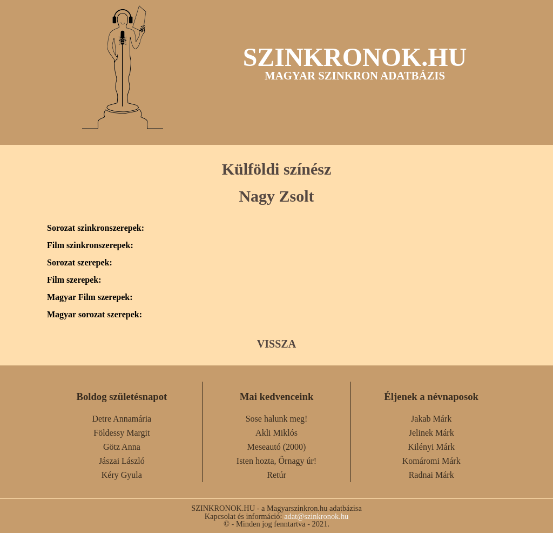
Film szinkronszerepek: (90, 245)
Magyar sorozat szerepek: (94, 314)
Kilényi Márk (431, 446)
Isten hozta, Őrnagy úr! (276, 460)
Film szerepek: (74, 280)
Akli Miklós (276, 432)
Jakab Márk (431, 418)
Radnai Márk (431, 474)
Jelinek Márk (431, 432)
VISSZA (276, 343)
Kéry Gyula (122, 474)
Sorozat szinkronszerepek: (95, 228)
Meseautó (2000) (276, 446)
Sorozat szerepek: (79, 262)
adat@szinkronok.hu (316, 516)
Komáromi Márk (431, 460)
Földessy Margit (121, 432)
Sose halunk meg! (277, 418)
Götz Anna (121, 446)
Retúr (276, 474)
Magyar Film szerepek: (89, 297)
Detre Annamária (121, 418)
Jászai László (122, 460)
